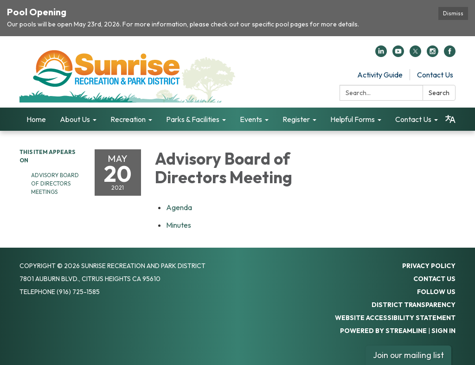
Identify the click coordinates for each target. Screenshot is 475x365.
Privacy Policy (429, 266)
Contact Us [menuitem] (413, 119)
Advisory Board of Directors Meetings (55, 183)
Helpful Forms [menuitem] (352, 119)
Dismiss (453, 13)
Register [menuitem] (296, 119)
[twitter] (415, 54)
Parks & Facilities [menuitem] (192, 119)
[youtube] (398, 54)
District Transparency (414, 305)
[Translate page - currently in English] (450, 119)
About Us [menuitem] (75, 119)
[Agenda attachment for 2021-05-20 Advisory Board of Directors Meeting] (179, 207)
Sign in (443, 331)
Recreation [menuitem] (128, 119)
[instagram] (432, 54)
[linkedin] (381, 54)
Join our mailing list (408, 355)
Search (439, 93)
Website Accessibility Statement (395, 318)
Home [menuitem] (36, 119)
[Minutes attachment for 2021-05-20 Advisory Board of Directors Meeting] (178, 225)
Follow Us (436, 292)
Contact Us (435, 74)
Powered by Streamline (383, 331)
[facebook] (450, 54)
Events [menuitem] (251, 119)
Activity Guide (380, 74)
